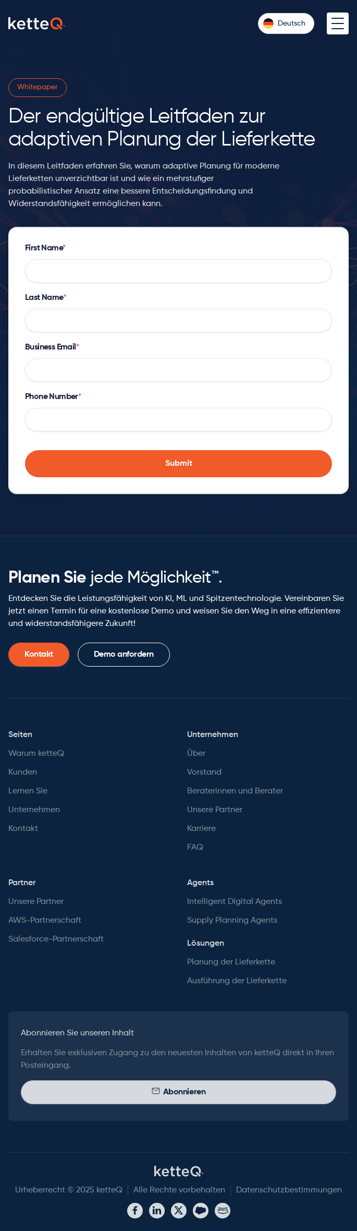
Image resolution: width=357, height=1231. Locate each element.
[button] (286, 23)
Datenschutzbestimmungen (289, 1190)
